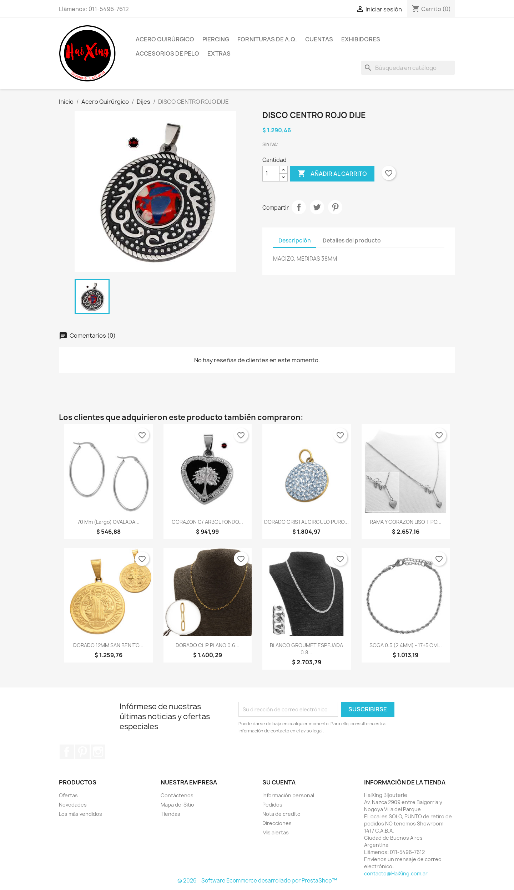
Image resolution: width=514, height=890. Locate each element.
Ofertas (68, 795)
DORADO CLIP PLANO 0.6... (208, 645)
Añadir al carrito (332, 173)
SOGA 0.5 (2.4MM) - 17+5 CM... (405, 645)
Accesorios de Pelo (167, 53)
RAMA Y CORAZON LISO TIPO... (406, 521)
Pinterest (335, 207)
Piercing (215, 39)
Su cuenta (279, 782)
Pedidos (272, 804)
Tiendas (170, 813)
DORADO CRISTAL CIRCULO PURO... (306, 521)
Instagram (98, 752)
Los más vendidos (80, 813)
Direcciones (277, 823)
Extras (219, 53)
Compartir (299, 207)
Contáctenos (177, 795)
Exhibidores (360, 39)
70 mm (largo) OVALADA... (108, 521)
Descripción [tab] (294, 240)
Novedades (73, 804)
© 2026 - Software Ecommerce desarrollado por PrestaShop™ (257, 880)
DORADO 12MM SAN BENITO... (108, 645)
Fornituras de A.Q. (267, 39)
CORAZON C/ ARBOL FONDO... (207, 521)
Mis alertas (275, 832)
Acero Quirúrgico (165, 39)
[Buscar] (408, 68)
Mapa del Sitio (177, 804)
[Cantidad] (270, 173)
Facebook (67, 752)
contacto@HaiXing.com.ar (396, 873)
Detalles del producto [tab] (352, 240)
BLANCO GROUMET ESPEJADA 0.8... (306, 649)
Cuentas (319, 39)
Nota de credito (281, 813)
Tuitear (317, 207)
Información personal (288, 795)
